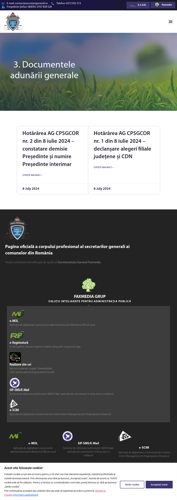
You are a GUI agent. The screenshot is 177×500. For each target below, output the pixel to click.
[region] (88, 481)
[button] (171, 21)
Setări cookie (132, 484)
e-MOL (14, 321)
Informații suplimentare (25, 495)
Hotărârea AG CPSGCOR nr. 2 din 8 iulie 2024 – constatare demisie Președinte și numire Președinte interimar (50, 149)
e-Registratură (19, 343)
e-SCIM (14, 410)
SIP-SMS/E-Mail (19, 390)
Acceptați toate (159, 484)
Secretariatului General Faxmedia (79, 262)
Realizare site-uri (20, 364)
